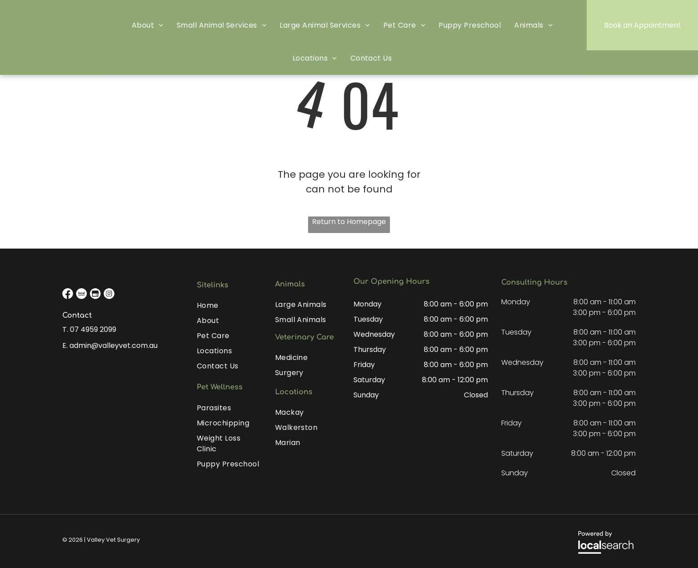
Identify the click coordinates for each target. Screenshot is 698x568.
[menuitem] (147, 25)
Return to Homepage (349, 222)
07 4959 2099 (93, 329)
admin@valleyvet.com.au (113, 345)
